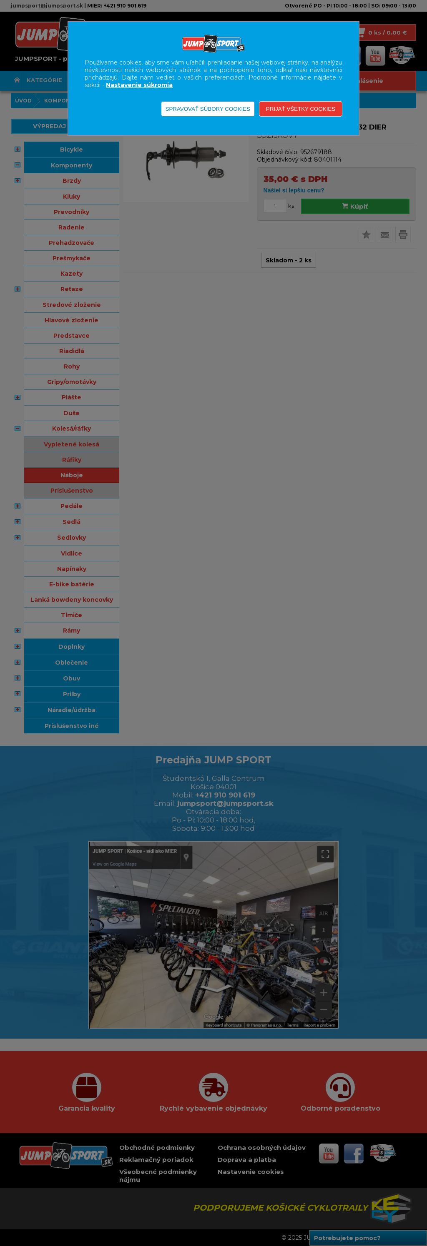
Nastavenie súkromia (139, 85)
